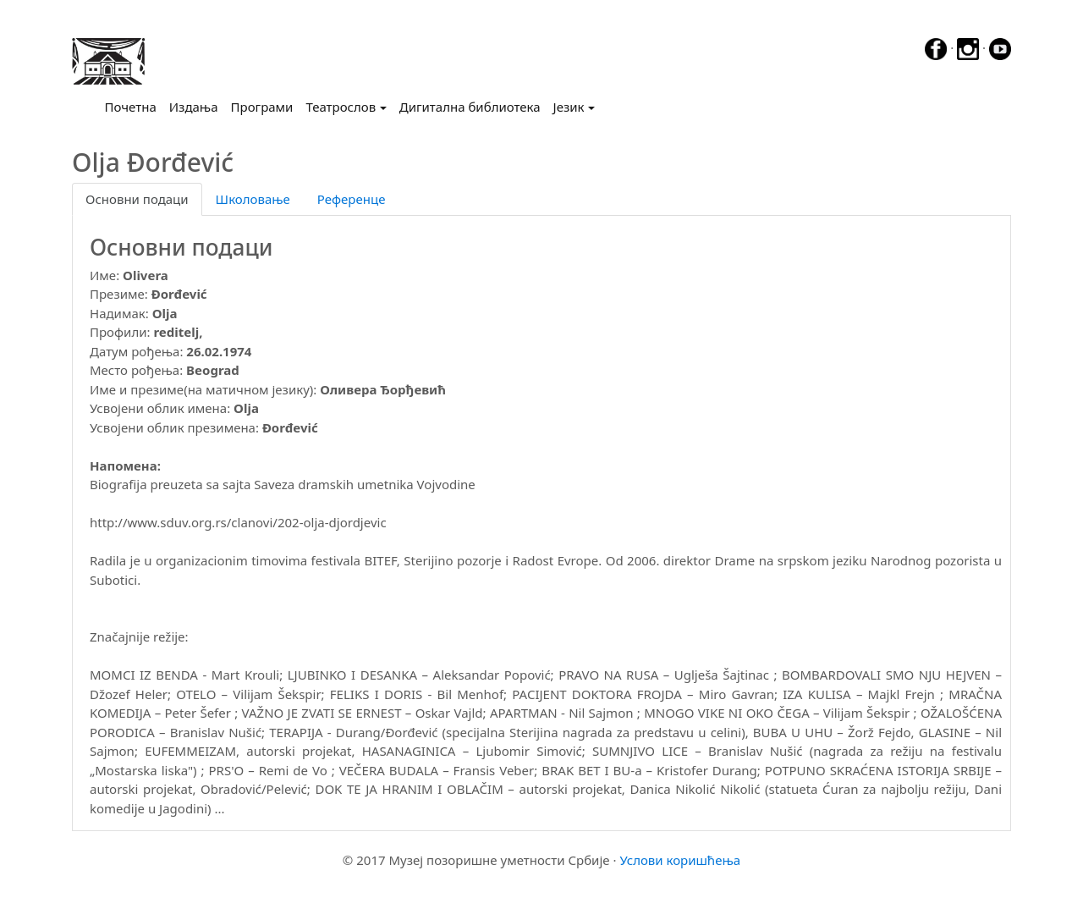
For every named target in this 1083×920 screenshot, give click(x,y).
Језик (569, 106)
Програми (262, 106)
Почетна (134, 105)
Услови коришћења (679, 859)
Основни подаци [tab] (137, 198)
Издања (193, 106)
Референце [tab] (351, 198)
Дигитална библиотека (470, 106)
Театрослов (340, 106)
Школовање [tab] (253, 198)
